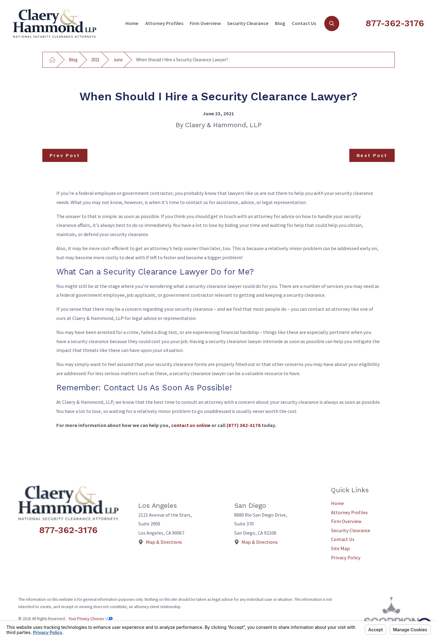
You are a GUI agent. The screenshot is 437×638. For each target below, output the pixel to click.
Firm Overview (205, 23)
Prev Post (65, 155)
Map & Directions (164, 542)
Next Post (372, 155)
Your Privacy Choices (91, 618)
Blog (280, 23)
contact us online (190, 425)
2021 (95, 60)
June (118, 60)
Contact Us (304, 23)
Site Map (340, 548)
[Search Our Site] (331, 23)
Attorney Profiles (164, 23)
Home (132, 23)
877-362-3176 (394, 23)
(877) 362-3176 (244, 425)
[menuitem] (132, 23)
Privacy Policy (346, 557)
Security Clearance (248, 23)
